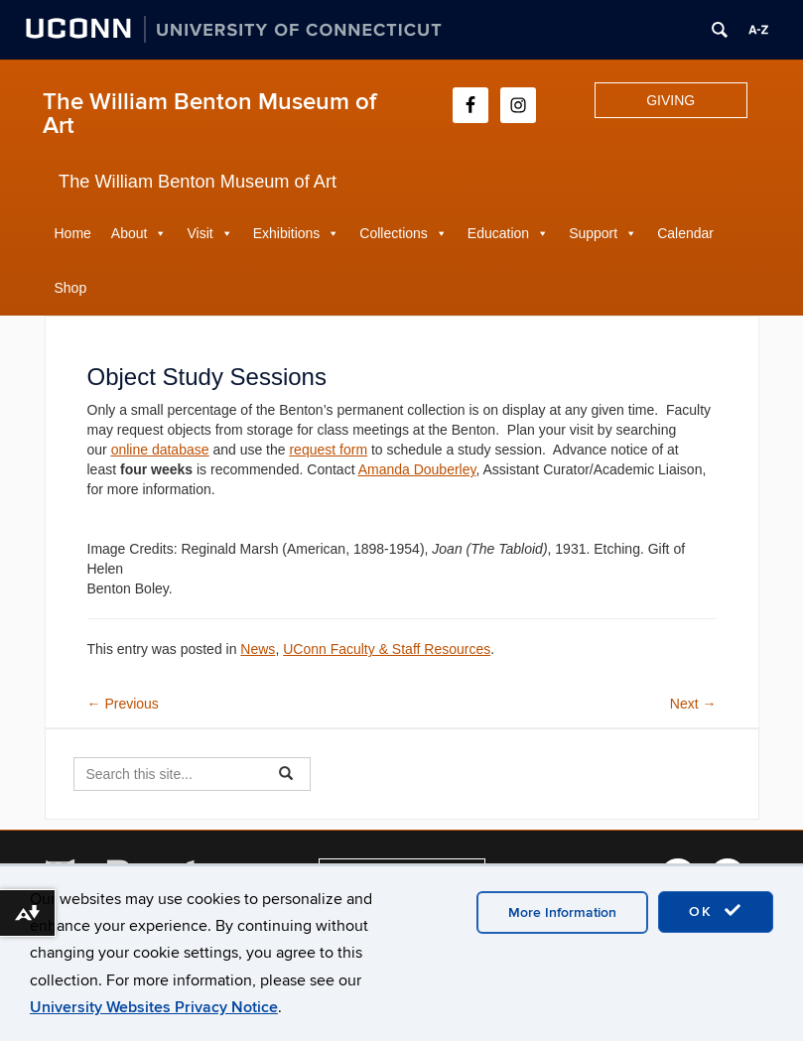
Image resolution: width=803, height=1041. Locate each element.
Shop (71, 288)
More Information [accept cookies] (562, 912)
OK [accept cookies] (715, 911)
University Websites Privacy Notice (154, 1007)
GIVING (670, 100)
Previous (123, 704)
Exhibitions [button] (287, 233)
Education (498, 233)
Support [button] (593, 233)
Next (693, 704)
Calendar (685, 233)
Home (73, 233)
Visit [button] (199, 233)
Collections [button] (393, 233)
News (257, 649)
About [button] (129, 233)
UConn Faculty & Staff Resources (386, 649)
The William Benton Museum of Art (209, 113)
